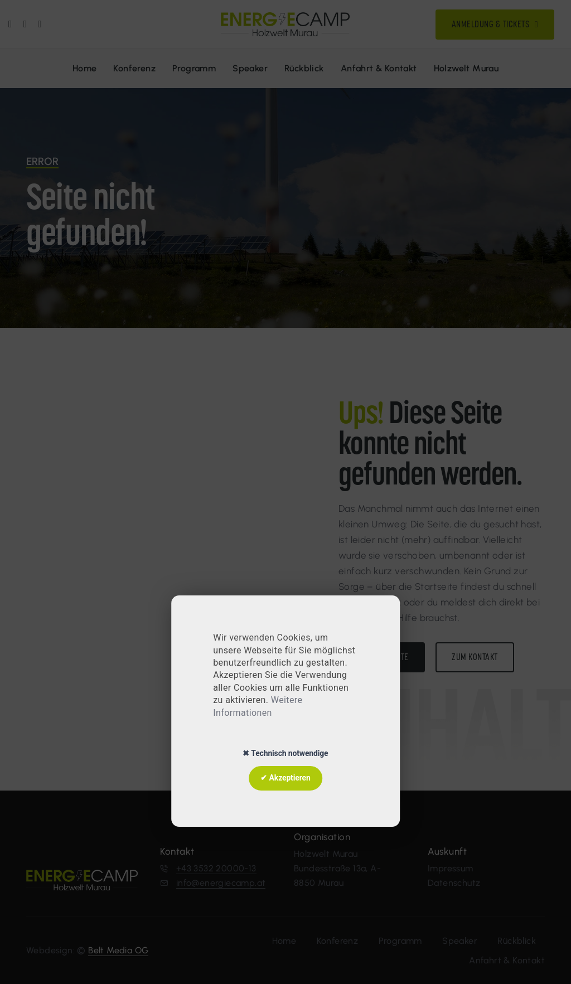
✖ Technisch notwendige (285, 753)
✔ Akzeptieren (285, 777)
